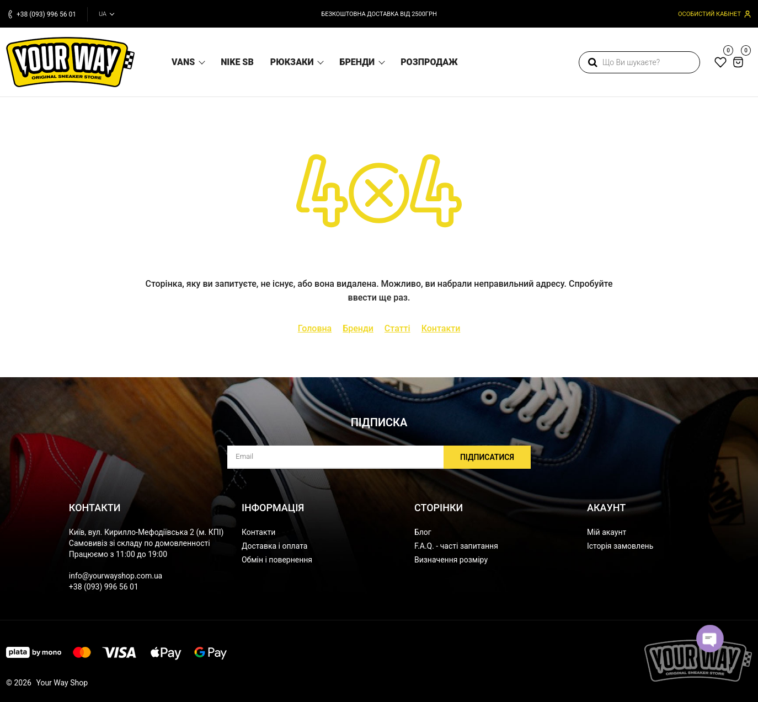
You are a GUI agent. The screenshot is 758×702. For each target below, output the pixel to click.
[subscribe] (378, 457)
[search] (639, 62)
